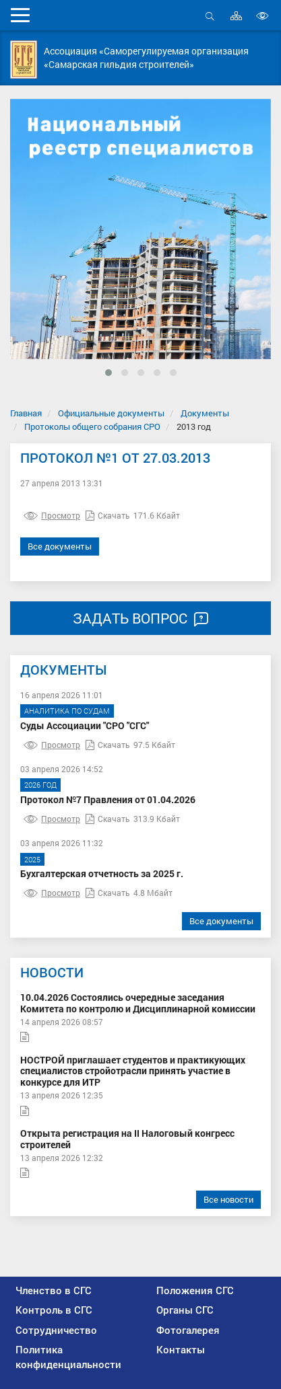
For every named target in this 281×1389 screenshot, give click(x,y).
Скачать (108, 515)
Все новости (228, 1199)
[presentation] (31, 255)
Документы (205, 413)
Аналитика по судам (67, 711)
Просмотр (52, 515)
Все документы (60, 546)
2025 (32, 859)
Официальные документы (111, 413)
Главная (26, 413)
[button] (108, 372)
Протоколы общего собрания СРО (92, 426)
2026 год (40, 785)
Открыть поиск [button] (209, 15)
